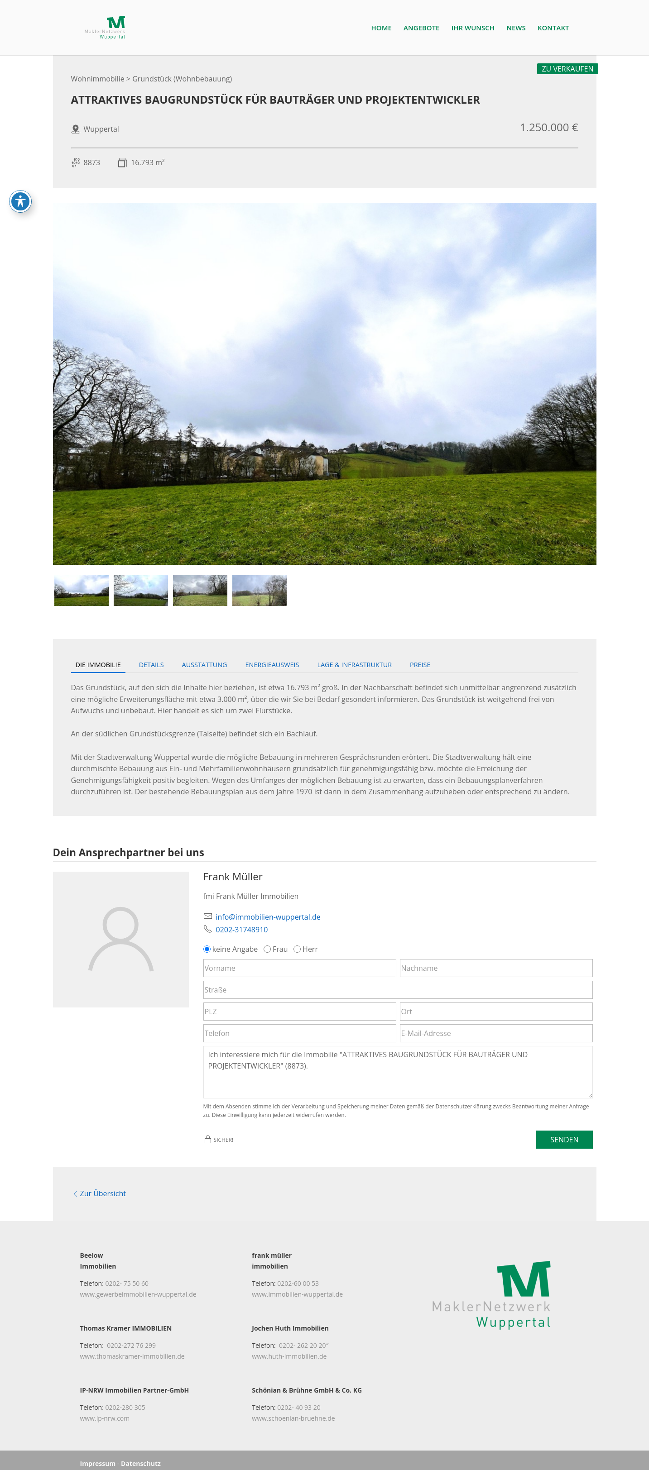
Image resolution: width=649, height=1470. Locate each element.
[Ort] (496, 1011)
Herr (306, 949)
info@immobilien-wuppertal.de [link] (268, 917)
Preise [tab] (420, 664)
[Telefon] (299, 1033)
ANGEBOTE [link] (421, 28)
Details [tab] (151, 664)
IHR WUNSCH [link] (473, 28)
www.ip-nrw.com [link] (105, 1412)
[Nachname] (496, 968)
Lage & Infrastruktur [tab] (354, 664)
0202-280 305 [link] (125, 1401)
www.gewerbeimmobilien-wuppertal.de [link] (138, 1287)
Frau (277, 949)
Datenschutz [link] (141, 1457)
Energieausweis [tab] (272, 664)
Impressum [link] (98, 1457)
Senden (564, 1140)
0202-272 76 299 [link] (131, 1339)
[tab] (81, 590)
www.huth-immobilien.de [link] (289, 1349)
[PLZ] (299, 1011)
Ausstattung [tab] (204, 664)
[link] (109, 27)
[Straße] (398, 990)
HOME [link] (381, 28)
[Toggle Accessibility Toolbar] (20, 201)
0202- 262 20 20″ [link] (303, 1339)
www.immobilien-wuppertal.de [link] (297, 1287)
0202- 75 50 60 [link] (127, 1276)
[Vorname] (299, 968)
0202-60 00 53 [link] (298, 1276)
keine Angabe (231, 949)
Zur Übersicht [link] (98, 1190)
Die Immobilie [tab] (98, 664)
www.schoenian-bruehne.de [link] (293, 1412)
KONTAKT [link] (553, 28)
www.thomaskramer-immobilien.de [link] (132, 1349)
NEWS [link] (516, 28)
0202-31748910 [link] (242, 930)
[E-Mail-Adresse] (496, 1033)
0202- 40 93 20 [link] (298, 1401)
